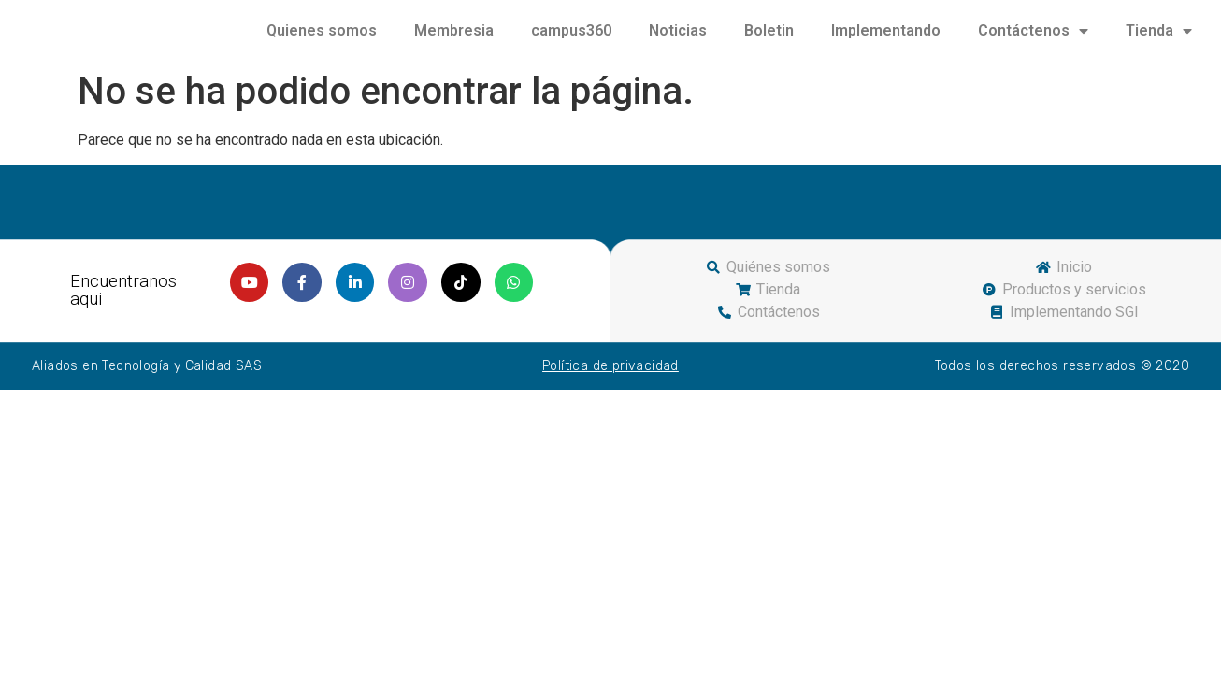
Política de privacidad (610, 385)
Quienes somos (321, 40)
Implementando (886, 40)
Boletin (769, 40)
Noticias (678, 40)
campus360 (571, 40)
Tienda (1159, 40)
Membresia (454, 40)
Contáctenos (1033, 40)
